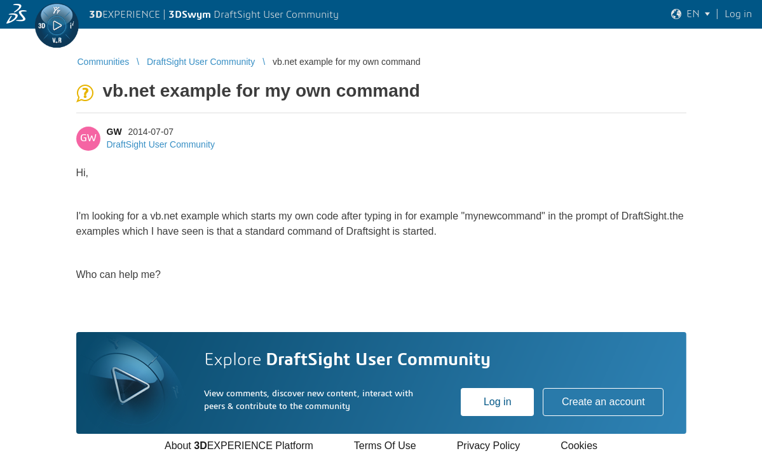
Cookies (579, 445)
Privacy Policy (488, 445)
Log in (498, 401)
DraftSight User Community (161, 144)
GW (114, 132)
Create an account (603, 401)
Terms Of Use (385, 445)
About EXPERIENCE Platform (239, 445)
